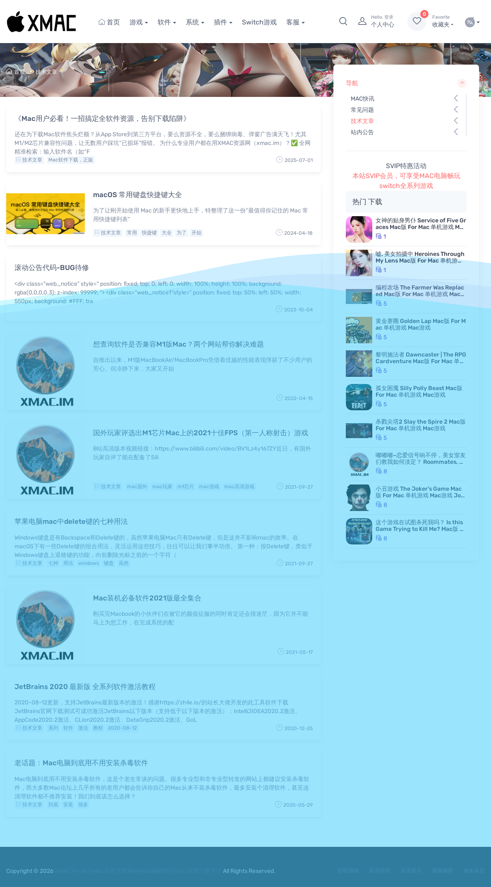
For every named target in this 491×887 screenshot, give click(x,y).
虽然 (124, 563)
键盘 (109, 563)
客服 (292, 22)
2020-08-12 (122, 728)
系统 (192, 22)
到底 (53, 804)
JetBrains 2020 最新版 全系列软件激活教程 (85, 686)
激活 (83, 728)
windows (88, 563)
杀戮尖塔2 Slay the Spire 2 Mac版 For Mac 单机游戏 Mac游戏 (421, 425)
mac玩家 (162, 486)
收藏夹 (442, 21)
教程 (98, 728)
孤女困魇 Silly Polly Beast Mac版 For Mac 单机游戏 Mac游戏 (419, 391)
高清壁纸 (379, 871)
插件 (220, 22)
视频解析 (442, 871)
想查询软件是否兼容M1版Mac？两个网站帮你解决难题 (178, 344)
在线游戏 (348, 871)
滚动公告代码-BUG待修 (51, 267)
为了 (182, 233)
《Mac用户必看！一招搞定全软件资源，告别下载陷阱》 (102, 118)
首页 (109, 22)
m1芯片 (185, 486)
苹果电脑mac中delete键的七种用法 (71, 521)
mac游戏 (209, 486)
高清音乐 (411, 871)
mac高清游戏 (239, 486)
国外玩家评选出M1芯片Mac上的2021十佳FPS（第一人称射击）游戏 (200, 433)
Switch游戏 (259, 22)
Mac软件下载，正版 (70, 160)
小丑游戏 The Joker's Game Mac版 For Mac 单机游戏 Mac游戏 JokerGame (420, 495)
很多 (83, 804)
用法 (68, 563)
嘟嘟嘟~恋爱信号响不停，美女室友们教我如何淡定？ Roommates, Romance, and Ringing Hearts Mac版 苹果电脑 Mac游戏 (421, 465)
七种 (53, 563)
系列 (53, 728)
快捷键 (149, 233)
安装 (68, 804)
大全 (167, 233)
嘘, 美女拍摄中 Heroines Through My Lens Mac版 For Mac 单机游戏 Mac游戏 (420, 261)
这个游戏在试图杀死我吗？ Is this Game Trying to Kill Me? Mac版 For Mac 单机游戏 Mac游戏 (421, 529)
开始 (196, 233)
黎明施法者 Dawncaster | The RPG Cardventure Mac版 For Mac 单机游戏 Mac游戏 (421, 361)
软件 (164, 22)
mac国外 (137, 486)
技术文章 (46, 72)
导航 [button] (406, 83)
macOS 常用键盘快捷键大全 (137, 194)
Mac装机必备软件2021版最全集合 (147, 598)
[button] (343, 21)
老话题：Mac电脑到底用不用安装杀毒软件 (81, 763)
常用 (132, 233)
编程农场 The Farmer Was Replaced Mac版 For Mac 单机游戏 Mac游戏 (421, 294)
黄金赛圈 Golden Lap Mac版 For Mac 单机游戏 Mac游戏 (421, 324)
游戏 (136, 22)
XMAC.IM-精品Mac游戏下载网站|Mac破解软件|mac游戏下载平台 (138, 871)
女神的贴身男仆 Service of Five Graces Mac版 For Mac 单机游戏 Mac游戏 (421, 227)
